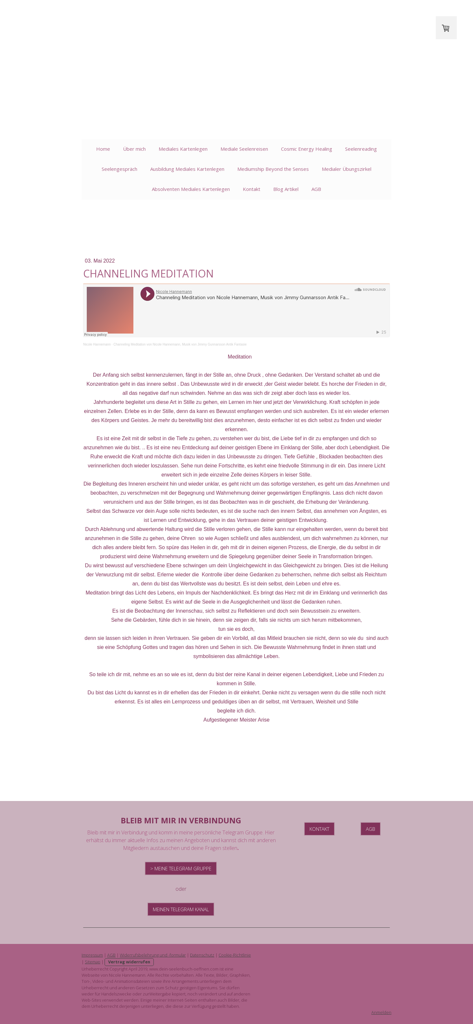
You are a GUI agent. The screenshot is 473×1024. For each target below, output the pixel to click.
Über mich (134, 149)
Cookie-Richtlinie (234, 955)
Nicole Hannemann (96, 344)
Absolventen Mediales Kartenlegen (191, 189)
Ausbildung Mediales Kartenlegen (187, 169)
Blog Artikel (285, 189)
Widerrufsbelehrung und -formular (152, 955)
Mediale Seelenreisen (244, 149)
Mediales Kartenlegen (183, 149)
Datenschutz (202, 955)
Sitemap (92, 962)
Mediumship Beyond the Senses (273, 169)
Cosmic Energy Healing (306, 149)
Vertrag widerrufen (129, 962)
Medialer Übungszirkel (346, 169)
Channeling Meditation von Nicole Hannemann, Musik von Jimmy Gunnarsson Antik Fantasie (179, 344)
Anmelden (382, 1012)
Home (103, 149)
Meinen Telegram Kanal (181, 909)
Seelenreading (361, 149)
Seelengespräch (119, 169)
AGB (316, 189)
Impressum (92, 955)
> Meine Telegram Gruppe (180, 868)
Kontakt (251, 189)
